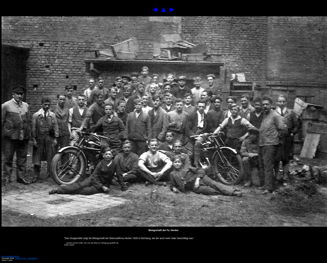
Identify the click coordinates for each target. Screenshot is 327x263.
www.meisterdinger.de (10, 256)
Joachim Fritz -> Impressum (26, 258)
